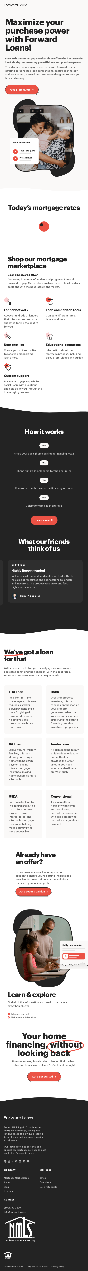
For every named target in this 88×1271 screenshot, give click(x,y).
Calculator (45, 1182)
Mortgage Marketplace (16, 1178)
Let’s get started (44, 1076)
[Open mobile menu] (82, 5)
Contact (8, 1191)
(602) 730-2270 (12, 1207)
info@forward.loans (15, 1212)
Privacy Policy (58, 1266)
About (7, 1182)
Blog (6, 1187)
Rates (43, 1178)
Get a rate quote (22, 89)
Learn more (44, 520)
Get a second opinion (33, 891)
